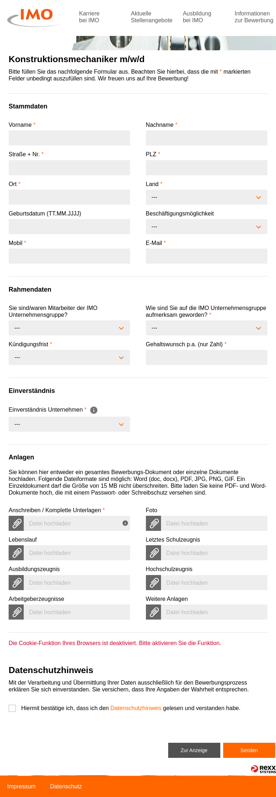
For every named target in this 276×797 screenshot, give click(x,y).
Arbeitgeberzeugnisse (36, 599)
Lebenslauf (23, 540)
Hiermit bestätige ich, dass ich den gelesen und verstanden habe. (130, 708)
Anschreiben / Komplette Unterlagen (57, 510)
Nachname (162, 125)
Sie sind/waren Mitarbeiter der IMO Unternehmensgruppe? (53, 311)
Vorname (22, 125)
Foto (151, 510)
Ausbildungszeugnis (34, 569)
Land (154, 184)
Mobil (17, 243)
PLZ (153, 154)
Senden (249, 750)
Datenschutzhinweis (135, 708)
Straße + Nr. (26, 154)
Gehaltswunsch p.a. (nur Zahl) (186, 344)
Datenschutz (66, 786)
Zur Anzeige (194, 750)
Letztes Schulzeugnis (173, 540)
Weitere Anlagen (167, 599)
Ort (14, 184)
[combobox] (206, 197)
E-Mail (156, 243)
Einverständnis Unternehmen (53, 410)
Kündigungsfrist (30, 344)
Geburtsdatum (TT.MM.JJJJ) (45, 213)
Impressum (21, 786)
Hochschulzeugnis (169, 569)
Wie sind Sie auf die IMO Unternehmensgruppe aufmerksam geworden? (206, 311)
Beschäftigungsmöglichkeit (180, 213)
